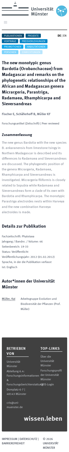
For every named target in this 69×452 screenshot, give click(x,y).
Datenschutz (28, 439)
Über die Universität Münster (47, 361)
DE (59, 35)
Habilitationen (36, 47)
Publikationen (13, 36)
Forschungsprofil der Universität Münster (51, 375)
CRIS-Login (47, 384)
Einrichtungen (31, 52)
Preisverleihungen (33, 41)
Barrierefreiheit (13, 443)
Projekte (33, 36)
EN (64, 35)
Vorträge (10, 41)
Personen (10, 52)
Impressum (9, 439)
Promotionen (12, 47)
